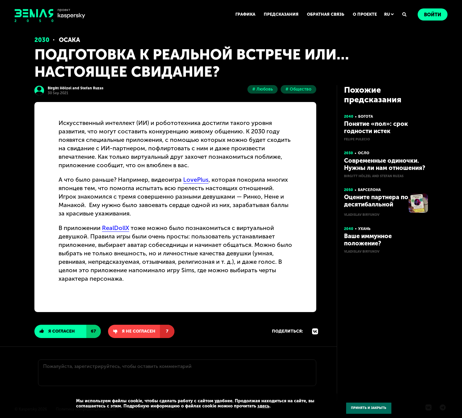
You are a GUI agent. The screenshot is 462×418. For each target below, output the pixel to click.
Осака (69, 39)
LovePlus (196, 179)
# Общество (298, 89)
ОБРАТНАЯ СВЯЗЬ (325, 14)
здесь (263, 406)
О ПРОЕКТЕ (365, 14)
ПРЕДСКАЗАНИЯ (281, 14)
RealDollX (115, 227)
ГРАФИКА (245, 14)
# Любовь (262, 89)
